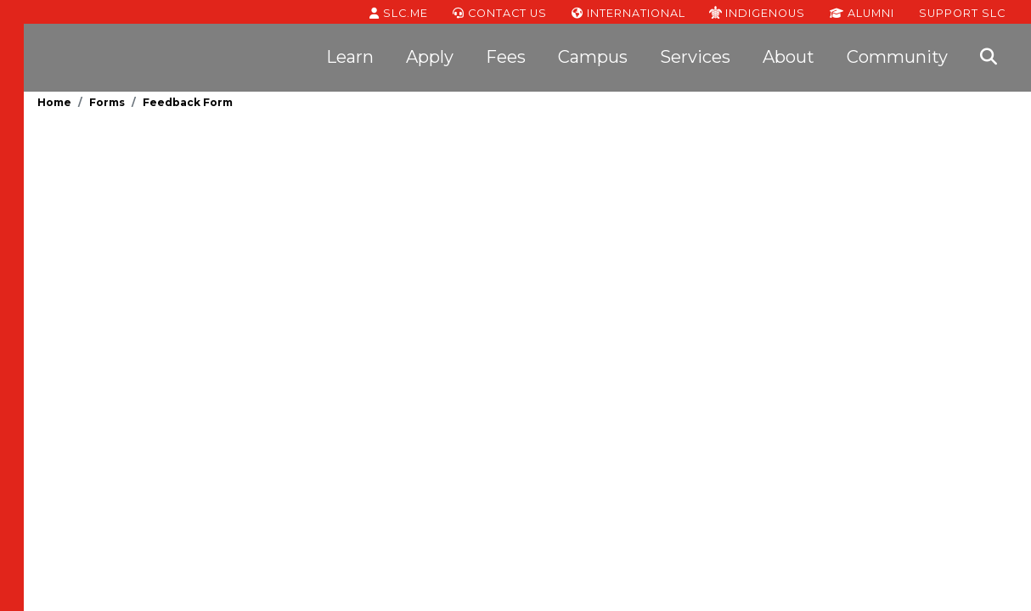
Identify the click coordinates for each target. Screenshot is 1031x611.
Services (695, 57)
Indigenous (757, 12)
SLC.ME (398, 12)
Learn (350, 57)
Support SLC (962, 12)
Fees (506, 57)
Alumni (862, 12)
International (628, 12)
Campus (593, 57)
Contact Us (500, 12)
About (788, 57)
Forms (107, 102)
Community (897, 57)
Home (54, 102)
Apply (430, 57)
